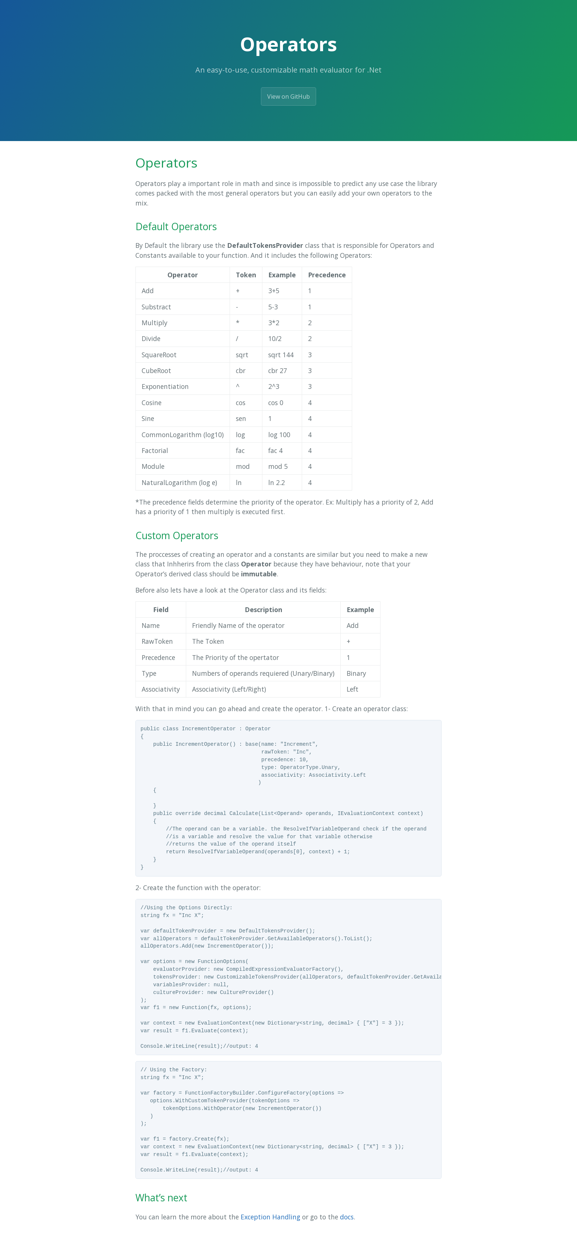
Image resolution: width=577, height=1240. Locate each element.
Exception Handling (270, 1216)
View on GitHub (288, 96)
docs (347, 1216)
